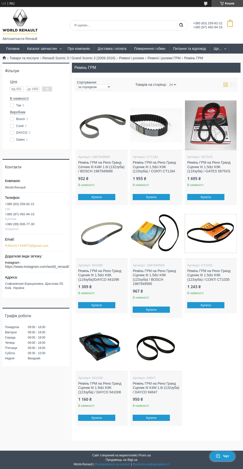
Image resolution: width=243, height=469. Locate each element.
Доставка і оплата (112, 49)
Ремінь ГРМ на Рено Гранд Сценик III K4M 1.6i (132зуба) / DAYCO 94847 (156, 387)
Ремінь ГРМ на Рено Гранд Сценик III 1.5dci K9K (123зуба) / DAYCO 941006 (99, 387)
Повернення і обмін (149, 49)
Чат (222, 456)
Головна (12, 49)
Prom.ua (145, 455)
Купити (97, 197)
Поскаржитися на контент (112, 464)
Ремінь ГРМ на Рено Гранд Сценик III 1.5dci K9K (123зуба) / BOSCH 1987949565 (154, 277)
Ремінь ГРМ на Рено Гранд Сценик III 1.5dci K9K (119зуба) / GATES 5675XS (208, 166)
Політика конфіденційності (151, 464)
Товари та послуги (24, 58)
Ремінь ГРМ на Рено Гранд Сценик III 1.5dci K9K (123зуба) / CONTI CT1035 (208, 275)
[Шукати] (181, 25)
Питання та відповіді (189, 49)
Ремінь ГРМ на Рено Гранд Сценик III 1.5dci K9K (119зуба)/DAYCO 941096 (99, 275)
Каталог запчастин (42, 49)
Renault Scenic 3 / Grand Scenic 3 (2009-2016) (78, 58)
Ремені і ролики (131, 58)
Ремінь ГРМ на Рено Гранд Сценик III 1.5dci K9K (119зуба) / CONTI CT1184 (154, 166)
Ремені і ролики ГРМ (164, 58)
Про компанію (79, 49)
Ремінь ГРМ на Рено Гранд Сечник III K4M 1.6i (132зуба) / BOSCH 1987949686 (101, 166)
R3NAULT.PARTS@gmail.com (26, 246)
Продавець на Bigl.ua (121, 460)
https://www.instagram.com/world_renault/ (37, 267)
